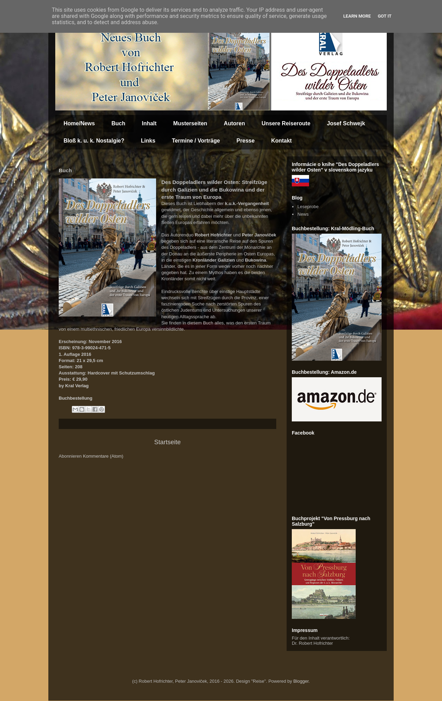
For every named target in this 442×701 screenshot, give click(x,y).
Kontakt (281, 141)
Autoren (234, 123)
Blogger (300, 681)
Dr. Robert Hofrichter (312, 643)
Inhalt (149, 123)
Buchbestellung (76, 398)
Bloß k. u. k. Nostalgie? (94, 141)
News (303, 214)
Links (148, 141)
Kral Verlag (77, 385)
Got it (385, 16)
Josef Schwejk (346, 123)
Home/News (79, 123)
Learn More (357, 16)
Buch (118, 123)
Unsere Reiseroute (285, 123)
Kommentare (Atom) (103, 456)
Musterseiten (190, 123)
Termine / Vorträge (196, 141)
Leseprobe (307, 206)
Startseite (167, 442)
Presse (246, 141)
